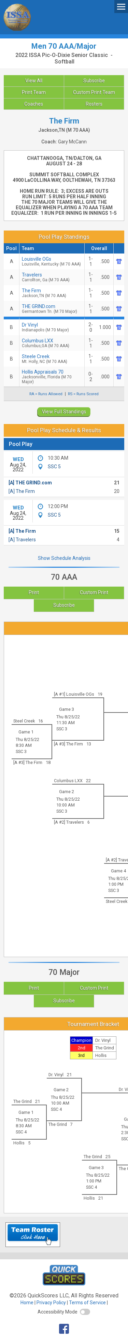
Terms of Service (87, 1302)
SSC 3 (61, 728)
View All (33, 80)
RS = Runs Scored (83, 393)
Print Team (34, 92)
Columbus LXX (52, 343)
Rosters (94, 104)
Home (26, 1302)
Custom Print (94, 592)
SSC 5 (54, 466)
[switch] (85, 1312)
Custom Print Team (94, 92)
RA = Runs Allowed (45, 393)
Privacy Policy (51, 1302)
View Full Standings (64, 411)
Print (34, 592)
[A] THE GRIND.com (30, 482)
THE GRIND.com (52, 309)
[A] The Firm (22, 491)
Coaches (33, 104)
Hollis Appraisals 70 (52, 376)
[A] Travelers (22, 539)
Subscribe (94, 80)
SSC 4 (56, 1109)
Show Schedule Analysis (64, 558)
